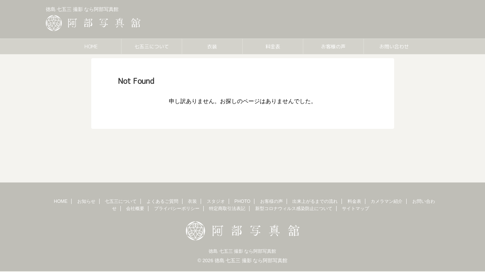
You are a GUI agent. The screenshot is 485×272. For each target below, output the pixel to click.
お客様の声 (333, 46)
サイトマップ (355, 208)
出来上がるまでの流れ (315, 201)
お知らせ (86, 201)
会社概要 (135, 208)
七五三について (151, 46)
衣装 (212, 46)
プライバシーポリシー (177, 208)
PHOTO (242, 201)
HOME (91, 46)
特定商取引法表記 (227, 208)
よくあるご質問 (162, 201)
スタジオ (216, 201)
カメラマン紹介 (386, 201)
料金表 (272, 46)
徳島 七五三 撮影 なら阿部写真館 (242, 251)
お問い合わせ (394, 46)
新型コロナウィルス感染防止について (293, 208)
